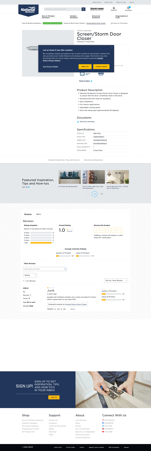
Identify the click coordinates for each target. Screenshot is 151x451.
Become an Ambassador (85, 432)
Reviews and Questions (93, 160)
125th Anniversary (83, 435)
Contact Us (53, 420)
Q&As (38, 214)
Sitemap (126, 447)
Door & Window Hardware (48, 17)
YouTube (107, 432)
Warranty (52, 432)
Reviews (28, 214)
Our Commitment (83, 429)
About (131, 2)
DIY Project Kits (28, 432)
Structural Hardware (96, 17)
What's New (96, 2)
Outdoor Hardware (74, 17)
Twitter (107, 426)
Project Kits (108, 2)
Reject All (85, 66)
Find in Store (85, 81)
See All (25, 187)
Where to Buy (121, 2)
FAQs (51, 435)
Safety (51, 429)
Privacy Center (70, 447)
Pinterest (108, 429)
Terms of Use (58, 447)
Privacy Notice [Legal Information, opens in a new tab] (54, 61)
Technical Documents (57, 426)
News (78, 423)
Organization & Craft (121, 17)
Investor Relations (83, 438)
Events (78, 426)
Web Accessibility (114, 447)
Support (54, 415)
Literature (53, 423)
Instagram (108, 420)
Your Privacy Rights (50, 66)
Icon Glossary (81, 420)
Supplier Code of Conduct (96, 447)
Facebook (108, 423)
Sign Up (54, 397)
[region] (76, 58)
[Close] (111, 47)
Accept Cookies (101, 66)
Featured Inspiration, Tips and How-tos (64, 160)
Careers (82, 447)
